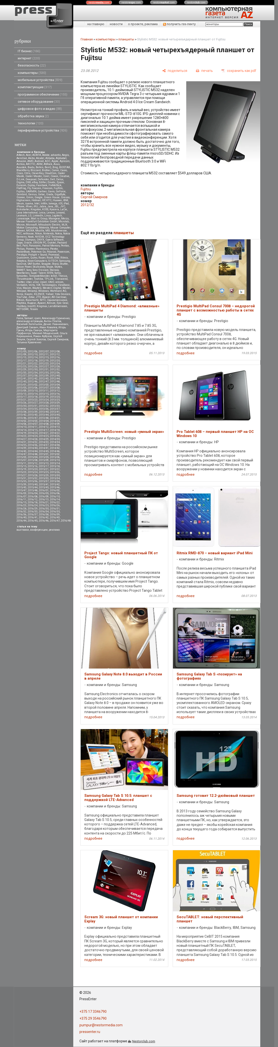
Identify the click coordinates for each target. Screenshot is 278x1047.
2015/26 (55, 472)
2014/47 (21, 454)
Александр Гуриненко (56, 318)
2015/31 (21, 478)
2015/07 (21, 460)
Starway (54, 270)
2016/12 (32, 499)
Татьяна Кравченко (29, 342)
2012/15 (44, 357)
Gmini (29, 197)
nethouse (28, 233)
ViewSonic (64, 285)
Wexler (66, 288)
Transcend (61, 278)
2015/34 (55, 478)
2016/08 (32, 496)
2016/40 (21, 517)
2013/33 (55, 406)
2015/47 (21, 490)
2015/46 (55, 487)
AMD (30, 161)
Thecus (62, 276)
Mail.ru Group (39, 218)
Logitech (57, 215)
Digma (20, 182)
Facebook (41, 185)
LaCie (63, 209)
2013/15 (44, 393)
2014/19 (21, 433)
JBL (56, 206)
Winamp (32, 291)
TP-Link (49, 278)
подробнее (93, 353)
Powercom (63, 251)
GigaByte (60, 194)
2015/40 (32, 484)
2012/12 (55, 354)
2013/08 (55, 387)
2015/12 (32, 463)
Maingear (54, 218)
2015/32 (32, 478)
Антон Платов (52, 321)
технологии (30, 123)
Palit (25, 245)
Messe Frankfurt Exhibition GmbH (37, 221)
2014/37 (44, 445)
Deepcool (31, 179)
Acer (28, 155)
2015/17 (44, 466)
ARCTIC (30, 164)
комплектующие (35, 87)
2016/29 (32, 508)
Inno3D (31, 306)
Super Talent (38, 273)
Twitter (21, 282)
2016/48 (66, 520)
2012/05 (21, 351)
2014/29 (44, 439)
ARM (39, 164)
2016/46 (44, 520)
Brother (46, 170)
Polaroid (51, 251)
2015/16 (32, 466)
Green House (52, 197)
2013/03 (44, 384)
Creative (64, 176)
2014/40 (32, 448)
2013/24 (44, 399)
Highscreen (23, 200)
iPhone (20, 206)
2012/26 (32, 366)
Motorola (44, 227)
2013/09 (21, 390)
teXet (54, 276)
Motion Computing (27, 227)
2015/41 (44, 484)
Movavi (21, 230)
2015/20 (32, 469)
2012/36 (55, 372)
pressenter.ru (89, 1032)
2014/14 (21, 430)
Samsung (64, 260)
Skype (49, 266)
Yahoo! (50, 294)
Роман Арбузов (42, 336)
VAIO (51, 282)
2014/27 (21, 439)
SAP (30, 263)
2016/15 (21, 502)
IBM (65, 200)
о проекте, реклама (143, 24)
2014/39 (21, 448)
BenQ (48, 167)
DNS (28, 182)
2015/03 (21, 457)
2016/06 (55, 493)
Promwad (53, 254)
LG (30, 215)
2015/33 (44, 478)
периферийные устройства (42, 130)
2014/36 (32, 445)
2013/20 (55, 396)
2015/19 (21, 469)
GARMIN (31, 191)
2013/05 (21, 387)
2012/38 (32, 375)
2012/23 (44, 363)
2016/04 (32, 493)
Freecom (47, 188)
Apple (55, 161)
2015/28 (32, 475)
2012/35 (44, 372)
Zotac (31, 297)
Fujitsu (21, 191)
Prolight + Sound (37, 254)
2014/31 (21, 442)
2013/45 (55, 414)
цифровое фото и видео (40, 109)
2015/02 (55, 454)
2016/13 (44, 499)
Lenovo (51, 212)
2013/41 (55, 411)
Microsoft (31, 224)
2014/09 (55, 423)
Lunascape (23, 218)
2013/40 (44, 411)
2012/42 (32, 378)
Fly (29, 188)
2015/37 (44, 481)
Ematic (52, 182)
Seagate (46, 263)
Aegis (65, 155)
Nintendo (48, 233)
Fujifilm (58, 188)
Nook (31, 236)
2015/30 (55, 475)
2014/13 (55, 426)
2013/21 (21, 399)
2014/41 (44, 448)
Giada (49, 194)
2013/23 (32, 399)
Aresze (51, 303)
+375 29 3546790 (93, 1018)
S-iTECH (53, 260)
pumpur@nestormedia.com (101, 1025)
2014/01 (55, 418)
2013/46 (21, 418)
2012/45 (21, 381)
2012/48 (55, 381)
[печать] (204, 70)
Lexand (60, 212)
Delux (59, 179)
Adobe (46, 155)
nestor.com (99, 2)
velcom (59, 282)
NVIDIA (39, 236)
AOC (47, 161)
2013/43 (32, 414)
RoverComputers (37, 260)
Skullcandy (39, 266)
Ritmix (64, 257)
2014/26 (55, 436)
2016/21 (44, 502)
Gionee (21, 197)
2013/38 (21, 411)
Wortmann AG (58, 291)
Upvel (43, 282)
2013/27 (32, 402)
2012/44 (55, 378)
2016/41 (32, 517)
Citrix (27, 173)
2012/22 (32, 363)
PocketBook (23, 251)
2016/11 (21, 499)
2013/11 (44, 390)
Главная (87, 39)
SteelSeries (23, 273)
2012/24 (55, 363)
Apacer (41, 303)
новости (116, 24)
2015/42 (55, 484)
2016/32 (21, 511)
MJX (64, 224)
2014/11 (32, 426)
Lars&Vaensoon (57, 306)
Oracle (28, 242)
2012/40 (55, 375)
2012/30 (32, 369)
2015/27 (21, 475)
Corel (46, 176)
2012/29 (21, 369)
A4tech (21, 155)
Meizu (65, 218)
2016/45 (32, 520)
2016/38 (44, 514)
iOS (60, 203)
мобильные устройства (40, 80)
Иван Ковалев (48, 327)
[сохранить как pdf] (239, 70)
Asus (57, 164)
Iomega (53, 203)
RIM (56, 257)
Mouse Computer (60, 227)
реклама (54, 529)
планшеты (126, 39)
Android (39, 161)
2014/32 (32, 442)
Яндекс (31, 303)
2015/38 (55, 481)
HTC (49, 200)
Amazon (21, 161)
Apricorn (65, 161)
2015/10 (55, 460)
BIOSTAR (64, 167)
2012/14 (32, 357)
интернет (29, 58)
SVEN (50, 273)
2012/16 (55, 357)
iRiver (29, 206)
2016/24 (32, 505)
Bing (55, 167)
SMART (21, 270)
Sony (28, 270)
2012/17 (21, 360)
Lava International (27, 212)
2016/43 (55, 517)
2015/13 (44, 463)
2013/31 (32, 406)
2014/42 (55, 448)
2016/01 (44, 490)
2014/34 (55, 442)
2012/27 (44, 366)
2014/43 (21, 451)
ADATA (36, 155)
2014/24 (32, 436)
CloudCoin (50, 173)
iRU (36, 206)
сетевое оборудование (39, 101)
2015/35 (21, 481)
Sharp (55, 263)
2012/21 (21, 363)
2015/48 (32, 490)
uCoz (36, 282)
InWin (44, 203)
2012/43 (44, 378)
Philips (21, 248)
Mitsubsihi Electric (49, 224)
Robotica (21, 260)
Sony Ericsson (41, 270)
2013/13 (21, 393)
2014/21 (44, 433)
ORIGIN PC (39, 242)
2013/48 (44, 418)
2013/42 (21, 414)
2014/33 (44, 442)
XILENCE (39, 294)
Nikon (38, 233)
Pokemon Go (38, 251)
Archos (21, 164)
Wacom (27, 288)
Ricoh (50, 257)
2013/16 (55, 393)
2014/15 (32, 430)
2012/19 (44, 360)
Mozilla (39, 230)
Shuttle (64, 263)
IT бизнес (29, 51)
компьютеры (32, 73)
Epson (60, 182)
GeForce (61, 191)
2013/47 (32, 418)
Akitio (31, 158)
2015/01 (44, 454)
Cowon (54, 176)
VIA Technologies (46, 285)
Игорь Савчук (33, 330)
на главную (95, 24)
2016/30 (44, 508)
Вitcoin (20, 300)
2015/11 (21, 463)
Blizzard (36, 170)
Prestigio (22, 254)
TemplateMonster (39, 276)
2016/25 (44, 505)
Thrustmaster (25, 278)
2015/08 (32, 460)
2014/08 (44, 423)
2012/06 (32, 351)
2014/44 (32, 451)
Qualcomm (23, 257)
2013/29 (55, 402)
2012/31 (44, 369)
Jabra (42, 206)
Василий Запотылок (29, 324)
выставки (23, 529)
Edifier (42, 182)
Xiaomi (28, 294)
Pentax (65, 245)
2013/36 (44, 408)
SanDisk (21, 263)
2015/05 (44, 457)
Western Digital (52, 288)
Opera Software (54, 239)
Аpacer (46, 297)
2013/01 (21, 384)
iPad (66, 203)
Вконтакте (32, 300)
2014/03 (32, 421)
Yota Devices (62, 294)
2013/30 (21, 406)
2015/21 (44, 469)
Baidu (31, 167)
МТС (43, 300)
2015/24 (32, 472)
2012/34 (32, 372)
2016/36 (21, 514)
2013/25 (55, 399)
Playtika (21, 303)
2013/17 (21, 396)
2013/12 (55, 390)
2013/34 (21, 408)
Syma (58, 273)
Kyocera (54, 209)
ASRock (48, 164)
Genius (32, 194)
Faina (20, 318)
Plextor (54, 248)
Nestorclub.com (143, 1041)
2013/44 (44, 414)
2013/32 (44, 406)
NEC (19, 233)
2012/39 (44, 375)
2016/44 (21, 520)
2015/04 (32, 457)
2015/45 (44, 487)
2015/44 (32, 487)
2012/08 (55, 351)
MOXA (30, 230)
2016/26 (55, 505)
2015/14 (55, 463)
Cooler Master (33, 176)
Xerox (20, 294)
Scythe (36, 263)
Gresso (65, 197)
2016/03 (21, 493)
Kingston (36, 209)
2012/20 (55, 360)
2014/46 (55, 451)
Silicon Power (24, 266)
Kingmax (42, 306)
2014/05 (55, 421)
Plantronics (42, 248)
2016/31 (55, 508)
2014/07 (32, 423)
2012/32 (55, 369)
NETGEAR (23, 309)
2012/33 (21, 372)
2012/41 (21, 378)
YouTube (22, 297)
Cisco (20, 173)
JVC (62, 206)
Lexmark (22, 215)
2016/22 (55, 502)
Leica (42, 212)
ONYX (40, 239)
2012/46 (32, 381)
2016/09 (44, 496)
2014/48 (32, 454)
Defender (43, 179)
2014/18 (55, 430)
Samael (28, 318)
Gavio (51, 191)
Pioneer (30, 248)
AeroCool (22, 158)
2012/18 (32, 360)
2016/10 (55, 496)
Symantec (22, 276)
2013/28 (44, 402)
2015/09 (44, 460)
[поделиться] (174, 70)
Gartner (42, 191)
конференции (39, 529)
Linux (47, 215)
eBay (35, 182)
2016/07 (21, 496)
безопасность (32, 65)
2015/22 (55, 469)
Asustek (21, 167)
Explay (31, 185)
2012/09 (21, 354)
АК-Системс (59, 297)
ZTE (38, 297)
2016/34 (44, 511)
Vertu (32, 285)
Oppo (20, 242)
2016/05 (44, 493)
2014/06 (21, 423)
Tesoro (34, 309)
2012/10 (32, 354)
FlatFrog (21, 188)
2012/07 (44, 351)
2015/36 (32, 481)
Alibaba (50, 158)
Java (50, 206)
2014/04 (44, 421)
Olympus (30, 239)
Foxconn (36, 188)
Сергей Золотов (36, 339)
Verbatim (22, 285)
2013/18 (32, 396)
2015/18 (55, 466)
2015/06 (55, 457)
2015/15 (21, 466)
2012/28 (55, 366)
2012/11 (44, 354)
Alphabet (61, 158)
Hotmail (36, 200)
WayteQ (36, 288)
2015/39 (21, 484)
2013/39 (32, 411)
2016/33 (32, 511)
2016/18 (32, 502)
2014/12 (44, 426)
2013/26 (21, 402)
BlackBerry (23, 170)
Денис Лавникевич (55, 324)
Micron (21, 224)
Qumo (33, 257)
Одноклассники (57, 300)
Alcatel (40, 158)
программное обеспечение (42, 94)
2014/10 (21, 426)
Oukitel (51, 242)
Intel (36, 203)
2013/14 (32, 393)
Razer (41, 257)
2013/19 (44, 396)
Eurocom (21, 185)
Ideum (20, 203)
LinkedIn (38, 215)
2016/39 (55, 514)
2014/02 (21, 421)
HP (43, 200)
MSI (47, 230)
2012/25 (21, 366)
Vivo (19, 288)
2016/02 (55, 490)
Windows (43, 291)
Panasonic (35, 245)
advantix (56, 155)
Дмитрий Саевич (27, 327)
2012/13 (21, 357)
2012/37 (21, 375)
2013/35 (32, 408)
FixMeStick (55, 185)
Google (39, 197)
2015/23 (21, 472)
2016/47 (55, 520)
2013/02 (32, 384)
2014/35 (21, 445)
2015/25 (44, 472)
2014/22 (55, 433)
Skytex (58, 266)
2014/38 (55, 445)
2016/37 (32, 514)
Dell (52, 179)
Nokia (58, 233)
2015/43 (21, 487)
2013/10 (32, 390)
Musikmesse (59, 230)
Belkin (39, 167)
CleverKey (37, 173)
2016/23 (21, 505)
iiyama (29, 203)
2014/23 (21, 436)
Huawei (57, 200)
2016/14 (55, 499)
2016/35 (55, 511)
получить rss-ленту (179, 24)
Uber (29, 282)
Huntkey (21, 306)
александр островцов (30, 321)
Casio (63, 170)
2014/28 (32, 439)
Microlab (63, 221)
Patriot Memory (51, 245)
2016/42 (44, 517)
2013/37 (55, 408)
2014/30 (55, 439)
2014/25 (44, 436)
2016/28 (21, 508)
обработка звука (33, 116)
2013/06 (32, 387)
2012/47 (44, 381)
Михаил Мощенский (45, 333)
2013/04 (55, 384)
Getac (41, 194)
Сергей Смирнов (57, 339)
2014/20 (32, 433)
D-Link (20, 179)
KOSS (45, 209)
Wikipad (21, 291)
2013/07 (44, 387)
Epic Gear (62, 303)
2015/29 (44, 475)
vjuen (37, 318)
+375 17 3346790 (93, 1012)
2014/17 (44, 430)
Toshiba (38, 278)
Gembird (22, 194)
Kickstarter (23, 209)
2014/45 (44, 451)
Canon (55, 170)
